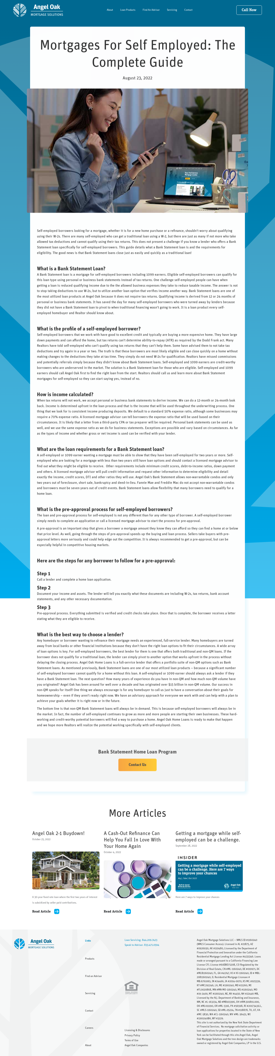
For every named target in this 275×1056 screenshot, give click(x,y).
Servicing (172, 10)
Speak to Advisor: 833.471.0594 (142, 945)
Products (89, 958)
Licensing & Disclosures (137, 1030)
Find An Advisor (151, 10)
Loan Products (127, 10)
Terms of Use (131, 1040)
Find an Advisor (93, 976)
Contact (188, 10)
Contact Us (137, 770)
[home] (38, 10)
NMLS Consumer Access (210, 944)
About (110, 10)
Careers (89, 1028)
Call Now (249, 10)
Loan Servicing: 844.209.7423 (141, 940)
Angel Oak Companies (136, 1045)
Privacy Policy (132, 1035)
